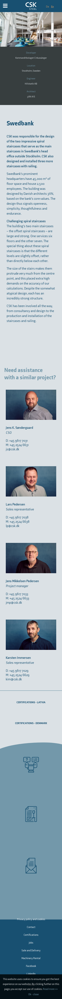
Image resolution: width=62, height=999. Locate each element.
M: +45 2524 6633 (17, 598)
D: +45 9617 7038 (17, 517)
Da (47, 6)
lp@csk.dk (12, 526)
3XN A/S (31, 96)
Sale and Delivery (31, 950)
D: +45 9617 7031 (17, 441)
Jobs (31, 942)
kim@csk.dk (14, 679)
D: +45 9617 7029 (17, 671)
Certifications (31, 935)
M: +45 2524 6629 (17, 675)
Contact (31, 927)
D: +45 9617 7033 (17, 594)
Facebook (31, 966)
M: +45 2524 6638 (17, 522)
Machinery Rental (31, 958)
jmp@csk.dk (14, 603)
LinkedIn (31, 973)
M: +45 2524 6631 (17, 445)
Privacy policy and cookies (31, 919)
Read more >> (50, 989)
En (52, 6)
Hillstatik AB (31, 83)
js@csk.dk (12, 449)
